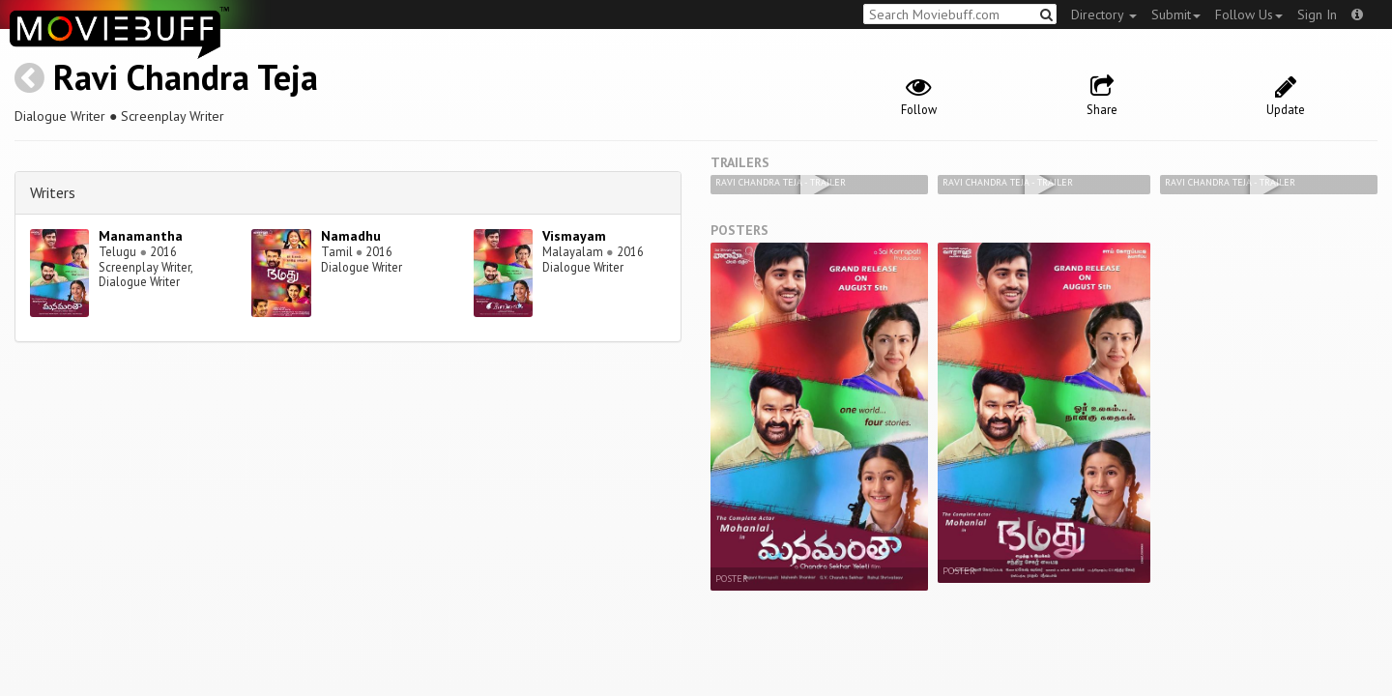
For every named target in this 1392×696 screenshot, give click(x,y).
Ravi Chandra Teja (185, 77)
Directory (1104, 14)
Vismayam (574, 236)
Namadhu (351, 236)
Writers (52, 192)
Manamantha (141, 236)
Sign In (1317, 14)
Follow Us (1249, 14)
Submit (1176, 14)
